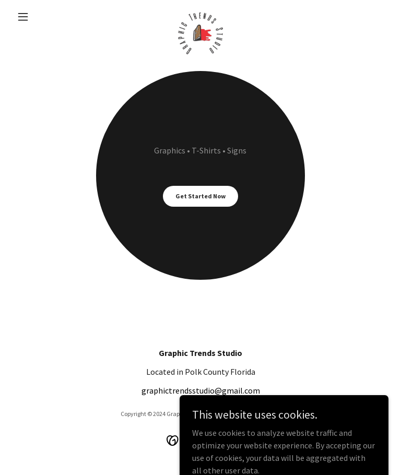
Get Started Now (200, 196)
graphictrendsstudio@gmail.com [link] (200, 390)
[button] (41, 16)
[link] (200, 17)
